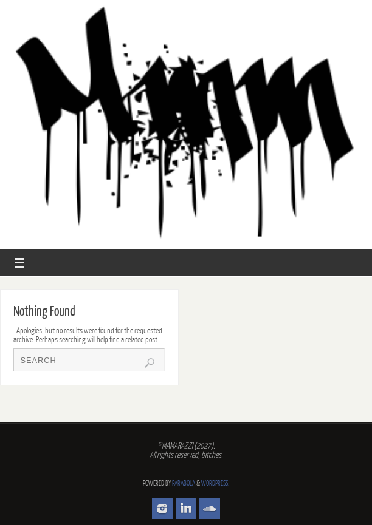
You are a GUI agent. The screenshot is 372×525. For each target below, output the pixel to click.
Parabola (183, 483)
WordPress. (215, 483)
